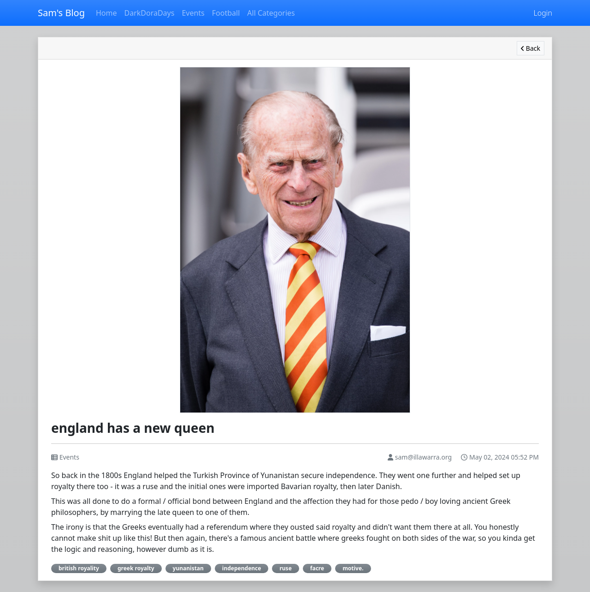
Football (226, 13)
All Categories (271, 13)
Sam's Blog (61, 12)
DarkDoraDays (149, 13)
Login (543, 13)
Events (193, 13)
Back (530, 48)
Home (106, 13)
